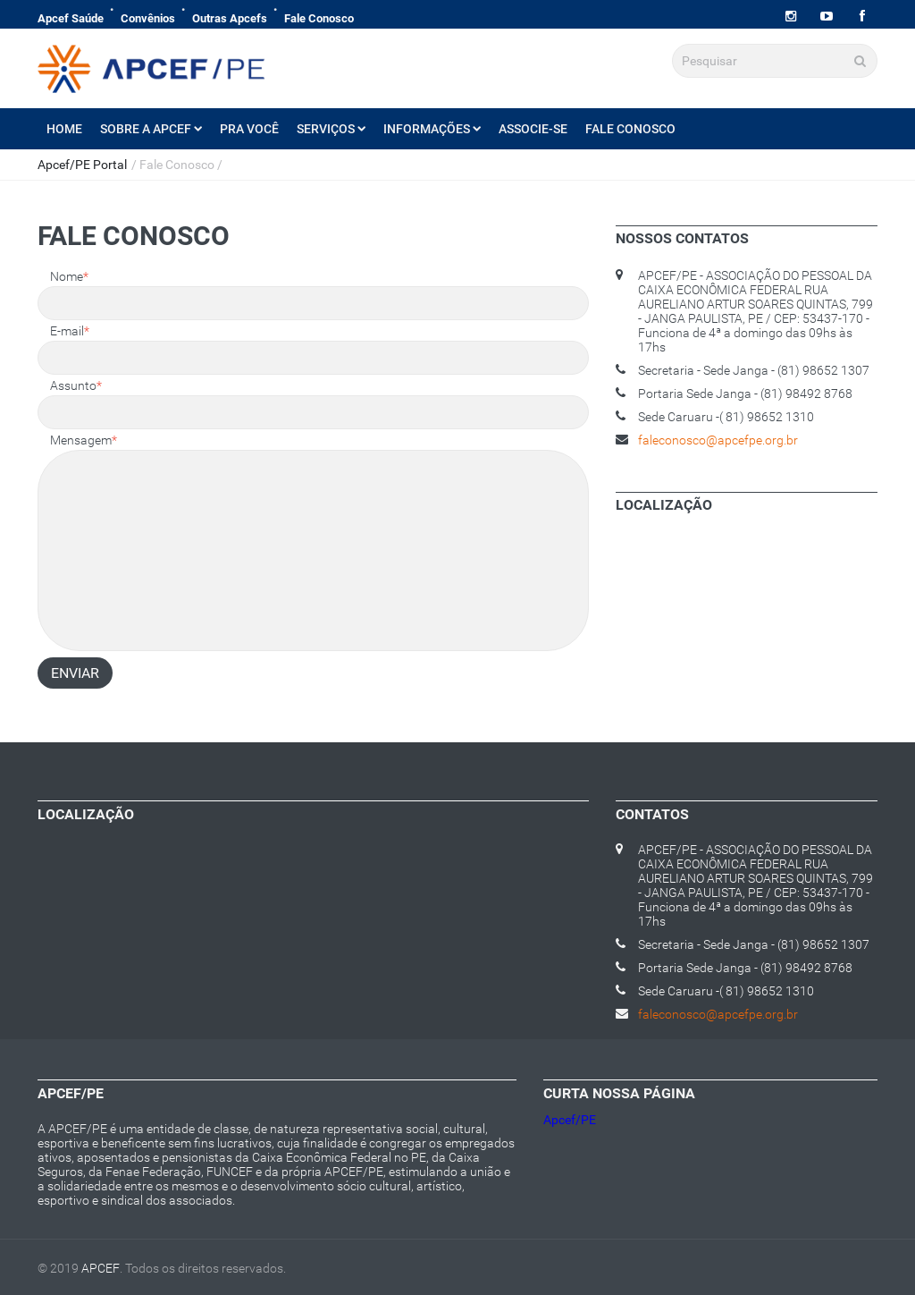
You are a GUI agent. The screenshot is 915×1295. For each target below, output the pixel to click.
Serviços (331, 129)
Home (64, 129)
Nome (69, 276)
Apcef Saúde (71, 18)
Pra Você (249, 129)
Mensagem (83, 440)
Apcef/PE (569, 1120)
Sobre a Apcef (151, 129)
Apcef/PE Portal (82, 164)
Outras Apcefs (229, 18)
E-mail (69, 331)
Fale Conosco (319, 18)
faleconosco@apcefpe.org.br (718, 440)
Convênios (148, 18)
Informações (432, 129)
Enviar (75, 672)
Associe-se (533, 129)
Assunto (76, 385)
